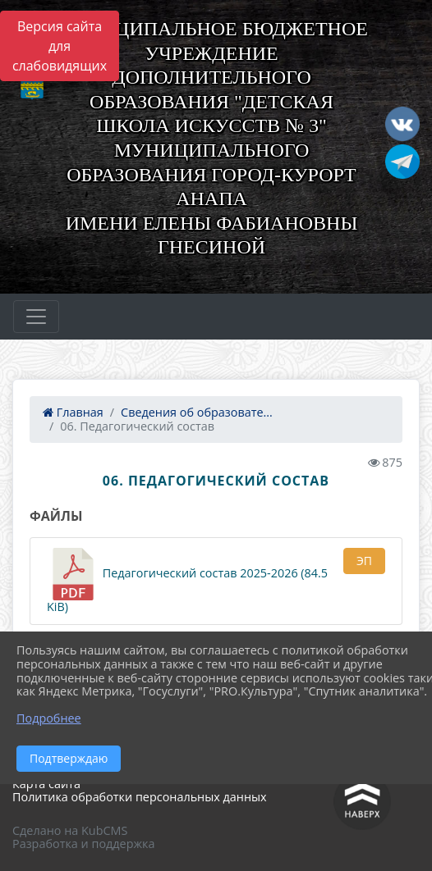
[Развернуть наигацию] (36, 316)
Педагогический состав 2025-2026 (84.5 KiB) (187, 581)
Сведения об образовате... (197, 412)
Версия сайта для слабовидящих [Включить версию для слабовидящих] (59, 46)
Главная (73, 412)
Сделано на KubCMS (69, 830)
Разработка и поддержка (83, 843)
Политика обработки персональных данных (139, 797)
